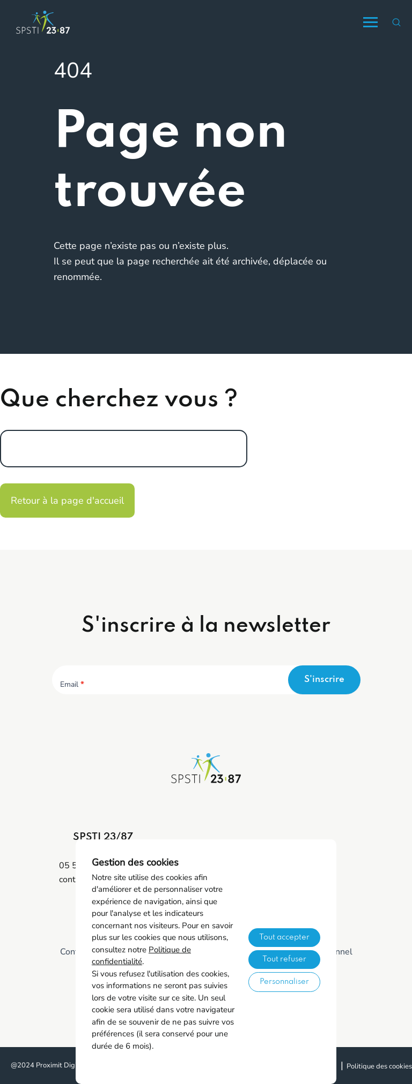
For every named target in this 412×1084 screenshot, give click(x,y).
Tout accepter (284, 937)
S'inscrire (324, 679)
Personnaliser (284, 982)
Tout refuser (284, 959)
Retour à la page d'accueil (67, 500)
